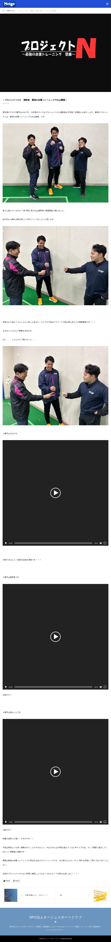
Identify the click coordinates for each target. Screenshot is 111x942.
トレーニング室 (86, 927)
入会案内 (38, 927)
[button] (55, 493)
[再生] (6, 543)
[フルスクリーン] (105, 543)
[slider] (53, 543)
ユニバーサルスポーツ (59, 927)
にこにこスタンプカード (54, 930)
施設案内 (96, 927)
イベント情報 (74, 927)
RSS (55, 922)
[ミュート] (101, 543)
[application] (55, 493)
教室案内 (46, 927)
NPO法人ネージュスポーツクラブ (55, 917)
